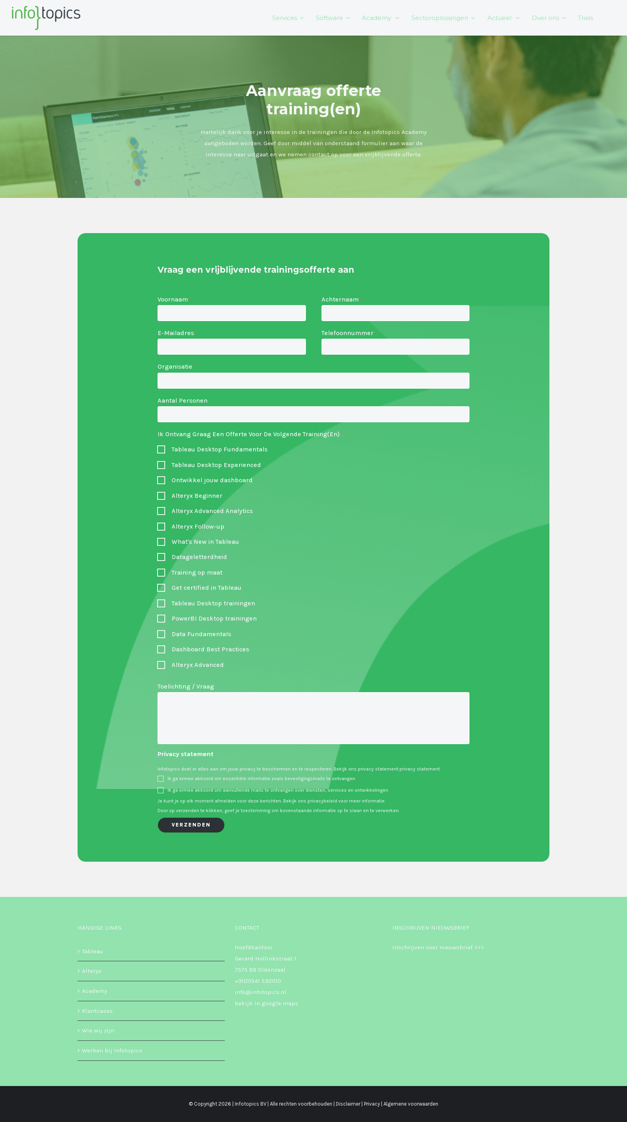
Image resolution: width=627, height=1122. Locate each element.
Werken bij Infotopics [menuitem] (112, 1050)
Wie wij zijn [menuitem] (98, 1030)
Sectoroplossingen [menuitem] (440, 18)
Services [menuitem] (285, 18)
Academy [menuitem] (377, 18)
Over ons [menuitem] (545, 18)
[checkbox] (313, 449)
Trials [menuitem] (585, 18)
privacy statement (419, 769)
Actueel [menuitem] (500, 18)
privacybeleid (322, 801)
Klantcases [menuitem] (97, 1010)
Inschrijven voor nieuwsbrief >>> (438, 947)
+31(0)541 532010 (258, 980)
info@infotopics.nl (260, 992)
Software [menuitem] (329, 18)
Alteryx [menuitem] (92, 970)
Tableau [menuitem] (92, 951)
